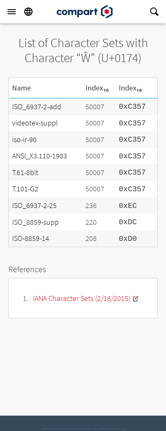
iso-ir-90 (24, 139)
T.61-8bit (25, 172)
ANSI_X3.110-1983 (39, 155)
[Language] (28, 11)
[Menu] (11, 11)
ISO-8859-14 (30, 238)
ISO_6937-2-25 (34, 205)
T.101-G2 (25, 188)
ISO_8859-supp (35, 222)
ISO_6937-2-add (36, 106)
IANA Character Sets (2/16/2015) (82, 298)
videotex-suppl (35, 123)
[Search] (154, 11)
